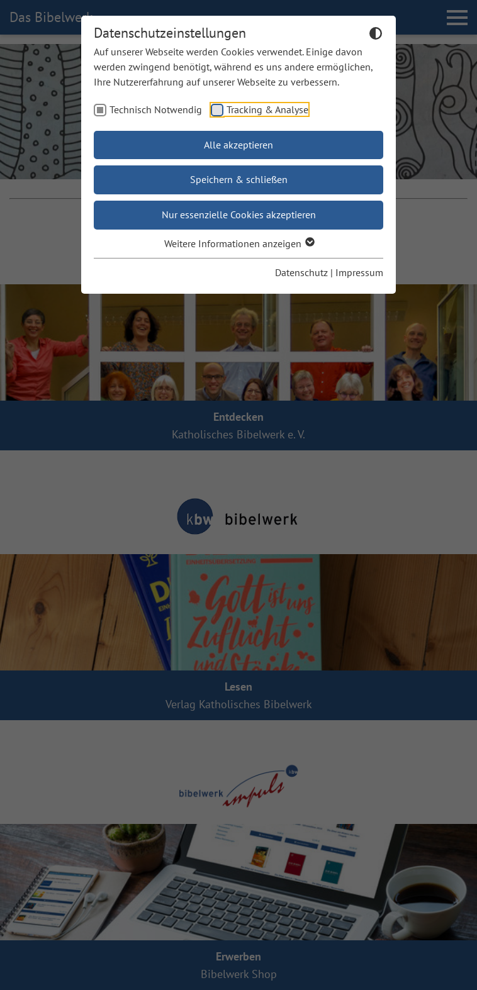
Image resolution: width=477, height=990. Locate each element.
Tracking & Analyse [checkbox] (267, 109)
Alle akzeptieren (238, 144)
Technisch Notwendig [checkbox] (155, 109)
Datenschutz (301, 272)
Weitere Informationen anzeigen (238, 243)
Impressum (359, 272)
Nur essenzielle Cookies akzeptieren (239, 214)
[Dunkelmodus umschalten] (376, 35)
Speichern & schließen (239, 179)
